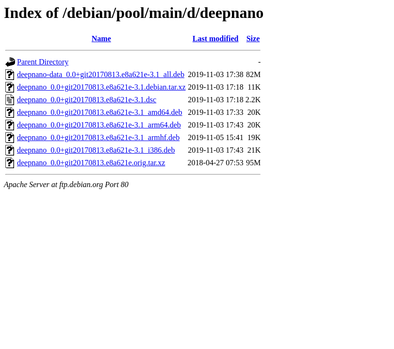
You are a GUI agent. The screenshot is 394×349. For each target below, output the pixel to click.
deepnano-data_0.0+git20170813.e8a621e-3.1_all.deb (100, 74)
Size (253, 38)
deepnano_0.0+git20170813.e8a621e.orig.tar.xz (91, 163)
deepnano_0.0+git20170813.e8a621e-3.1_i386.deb (96, 150)
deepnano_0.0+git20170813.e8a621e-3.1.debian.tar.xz (101, 87)
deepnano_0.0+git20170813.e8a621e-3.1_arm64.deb (99, 125)
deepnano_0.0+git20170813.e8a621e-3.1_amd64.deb (99, 112)
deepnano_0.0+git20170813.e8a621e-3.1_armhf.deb (98, 137)
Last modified (216, 38)
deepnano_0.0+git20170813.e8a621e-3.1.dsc (86, 99)
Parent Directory (42, 62)
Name (101, 38)
